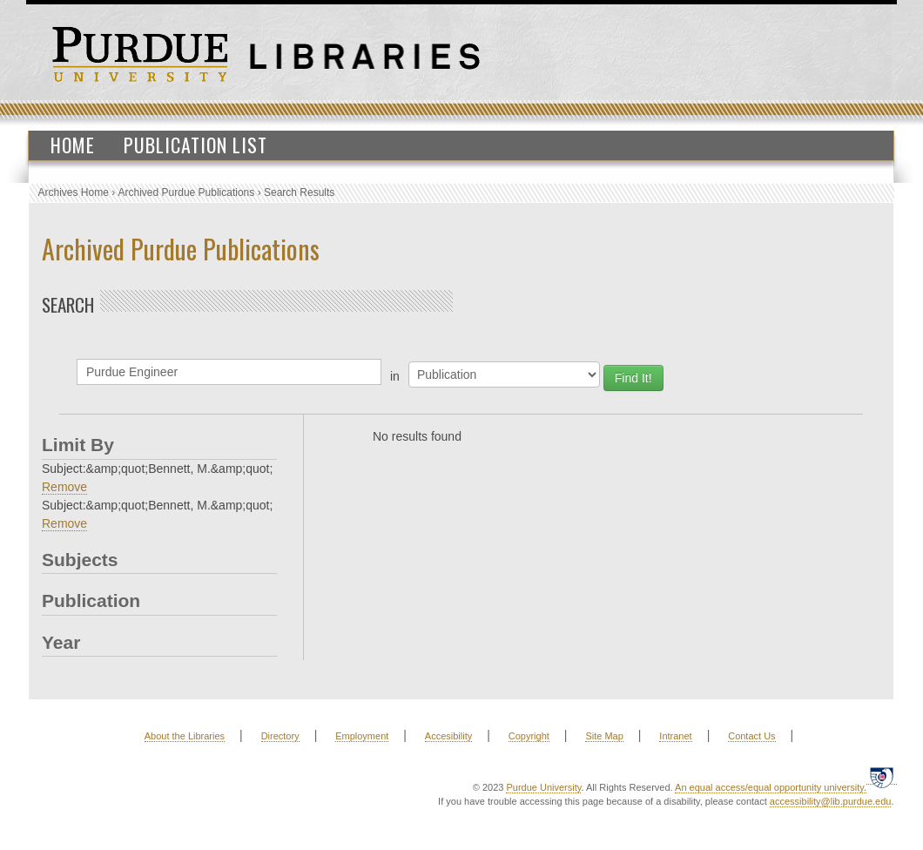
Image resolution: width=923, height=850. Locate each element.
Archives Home (73, 192)
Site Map (604, 736)
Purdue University (543, 787)
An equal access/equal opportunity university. (770, 787)
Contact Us (751, 736)
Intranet (675, 736)
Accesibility (448, 736)
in (395, 376)
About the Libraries (185, 736)
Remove (64, 487)
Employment (361, 736)
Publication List (195, 145)
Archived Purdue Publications (186, 192)
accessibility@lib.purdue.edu (831, 801)
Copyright (529, 736)
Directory (280, 736)
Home (73, 145)
